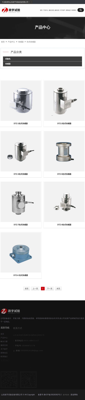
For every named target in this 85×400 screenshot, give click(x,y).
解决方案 (51, 10)
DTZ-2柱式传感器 (64, 123)
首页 (41, 10)
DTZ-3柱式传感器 (21, 174)
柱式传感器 (31, 42)
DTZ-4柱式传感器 (64, 225)
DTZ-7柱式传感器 (21, 225)
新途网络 (74, 395)
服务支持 (57, 10)
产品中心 (45, 10)
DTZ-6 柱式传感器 (21, 275)
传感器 (21, 42)
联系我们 (73, 10)
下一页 (49, 289)
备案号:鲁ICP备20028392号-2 (50, 395)
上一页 (35, 289)
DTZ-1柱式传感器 (21, 123)
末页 (58, 289)
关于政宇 (62, 10)
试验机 (8, 59)
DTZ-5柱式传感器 (64, 174)
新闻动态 (68, 10)
